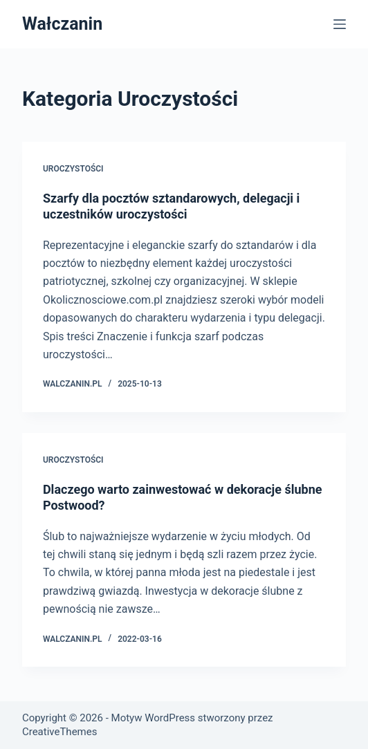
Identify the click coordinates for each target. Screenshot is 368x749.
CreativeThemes (60, 731)
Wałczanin (62, 24)
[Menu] (339, 24)
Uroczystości (73, 169)
